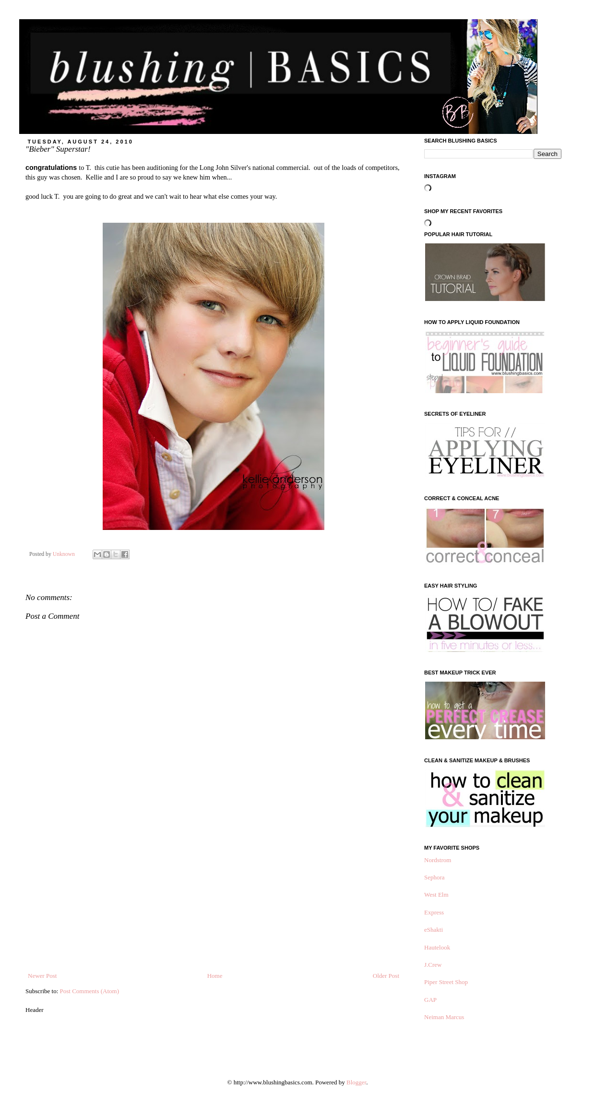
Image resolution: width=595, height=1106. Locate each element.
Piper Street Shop (446, 982)
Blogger (356, 1082)
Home (215, 975)
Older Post (386, 975)
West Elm (436, 894)
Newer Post (42, 975)
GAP (430, 999)
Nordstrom (437, 860)
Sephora (434, 877)
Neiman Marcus (444, 1017)
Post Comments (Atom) (89, 991)
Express (434, 912)
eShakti (433, 929)
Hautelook (437, 947)
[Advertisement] (214, 899)
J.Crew (432, 964)
